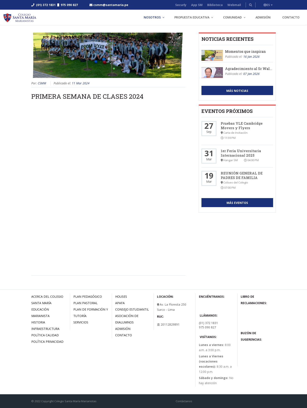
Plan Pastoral (85, 303)
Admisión (263, 17)
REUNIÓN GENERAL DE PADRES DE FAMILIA (242, 175)
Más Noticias (237, 91)
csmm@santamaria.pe (110, 5)
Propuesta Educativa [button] (191, 17)
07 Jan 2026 (251, 74)
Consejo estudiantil (132, 309)
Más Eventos (237, 203)
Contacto (290, 17)
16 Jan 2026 (251, 57)
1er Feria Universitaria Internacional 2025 (241, 153)
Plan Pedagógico (87, 296)
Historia (38, 322)
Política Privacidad (47, 342)
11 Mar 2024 (80, 83)
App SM (197, 5)
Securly (180, 5)
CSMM (42, 83)
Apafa (120, 303)
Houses (121, 296)
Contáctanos (184, 401)
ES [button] (268, 5)
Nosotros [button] (152, 17)
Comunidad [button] (232, 17)
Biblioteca (215, 5)
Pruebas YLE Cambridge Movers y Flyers (242, 125)
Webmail (234, 5)
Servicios (80, 322)
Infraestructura (45, 329)
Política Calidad (45, 335)
